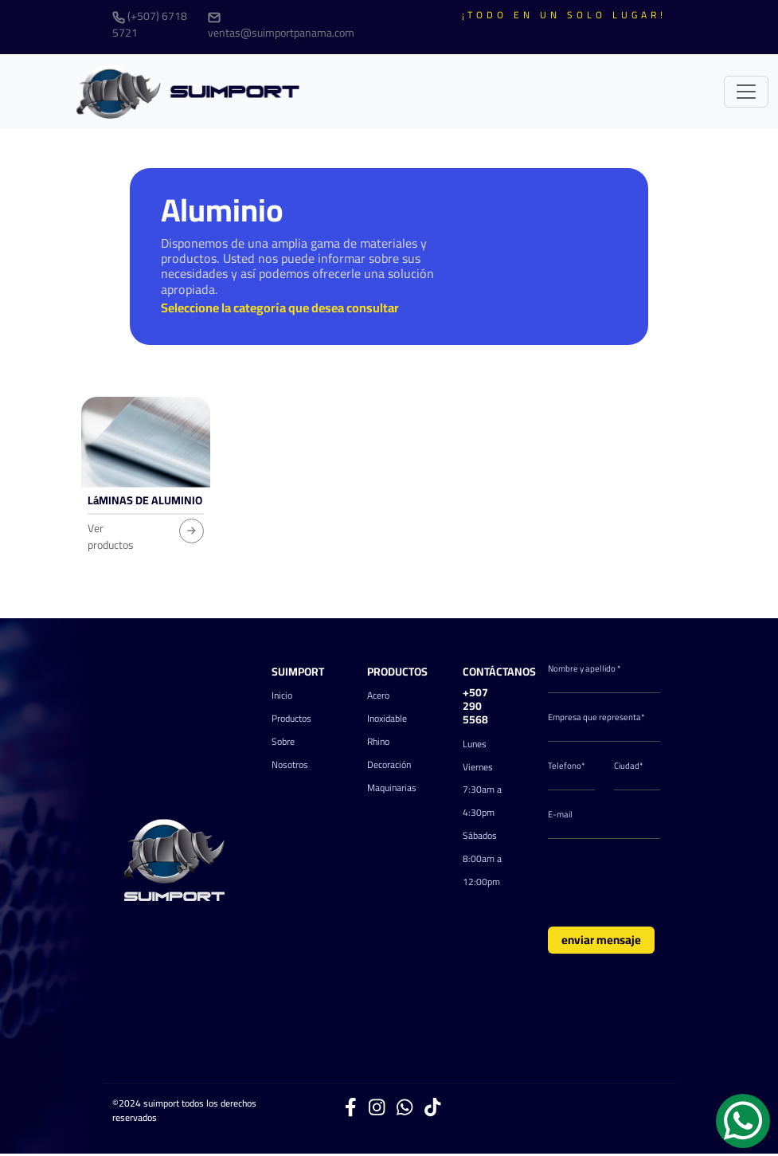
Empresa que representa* (596, 717)
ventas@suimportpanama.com (281, 27)
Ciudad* (628, 766)
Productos (291, 718)
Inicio (282, 695)
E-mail (560, 814)
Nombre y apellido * (584, 669)
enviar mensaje (601, 939)
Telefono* (566, 766)
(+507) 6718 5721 (149, 24)
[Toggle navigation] (746, 92)
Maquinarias (391, 787)
